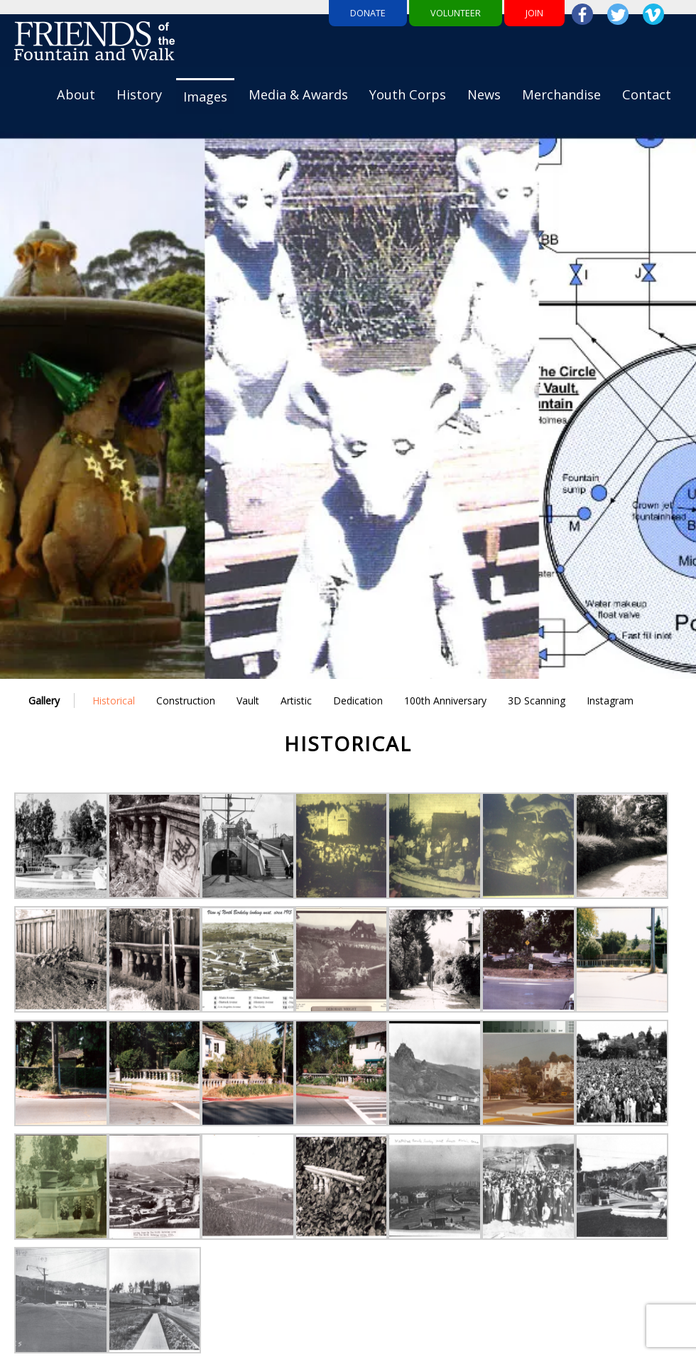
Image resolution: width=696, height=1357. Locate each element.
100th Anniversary (445, 700)
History (139, 94)
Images (205, 96)
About (76, 94)
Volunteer (455, 13)
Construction (185, 700)
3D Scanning (536, 700)
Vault (247, 700)
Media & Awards (298, 94)
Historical (113, 700)
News (484, 94)
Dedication (358, 700)
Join (534, 13)
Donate (368, 13)
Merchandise (561, 94)
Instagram (610, 700)
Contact (646, 94)
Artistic (296, 700)
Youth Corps (407, 94)
